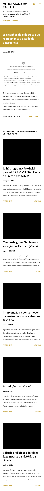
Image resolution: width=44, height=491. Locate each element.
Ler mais (37, 201)
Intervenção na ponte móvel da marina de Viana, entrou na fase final (21, 316)
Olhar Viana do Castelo (15, 5)
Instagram (6, 21)
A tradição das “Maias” (17, 386)
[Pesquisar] (34, 4)
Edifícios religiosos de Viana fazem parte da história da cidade (20, 456)
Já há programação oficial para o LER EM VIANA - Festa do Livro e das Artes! (21, 172)
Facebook (14, 21)
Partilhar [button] (33, 116)
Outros (16, 116)
